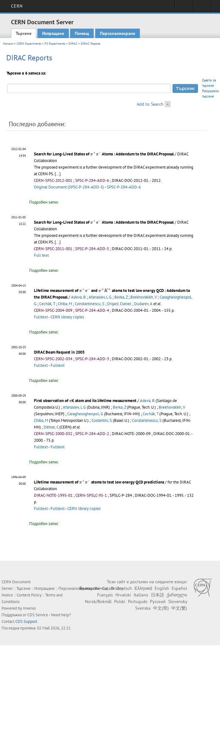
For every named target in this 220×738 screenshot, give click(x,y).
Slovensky (177, 601)
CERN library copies (67, 317)
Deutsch (124, 588)
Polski (119, 601)
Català (108, 588)
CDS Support (26, 621)
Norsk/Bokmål (98, 601)
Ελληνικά (143, 588)
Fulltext (41, 317)
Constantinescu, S (89, 303)
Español (179, 588)
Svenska (143, 608)
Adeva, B (78, 297)
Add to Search (150, 104)
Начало (8, 44)
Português (137, 601)
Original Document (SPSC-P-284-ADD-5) (69, 187)
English (162, 588)
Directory (202, 8)
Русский (158, 601)
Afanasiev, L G (100, 297)
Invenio (29, 608)
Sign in (184, 8)
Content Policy (29, 595)
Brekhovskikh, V (143, 297)
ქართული (177, 595)
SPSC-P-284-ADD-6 (124, 187)
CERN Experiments (29, 44)
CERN (17, 6)
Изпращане (53, 33)
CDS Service (37, 615)
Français (105, 595)
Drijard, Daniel (119, 303)
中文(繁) (179, 608)
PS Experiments (55, 44)
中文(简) (161, 608)
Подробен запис (43, 202)
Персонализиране (117, 33)
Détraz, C (51, 427)
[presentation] (95, 153)
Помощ (82, 33)
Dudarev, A (143, 303)
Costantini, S (101, 420)
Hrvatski (123, 595)
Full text (41, 255)
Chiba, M (65, 303)
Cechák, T (47, 303)
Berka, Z (121, 297)
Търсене (23, 33)
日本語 (157, 595)
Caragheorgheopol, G (85, 414)
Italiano (141, 595)
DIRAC (73, 44)
